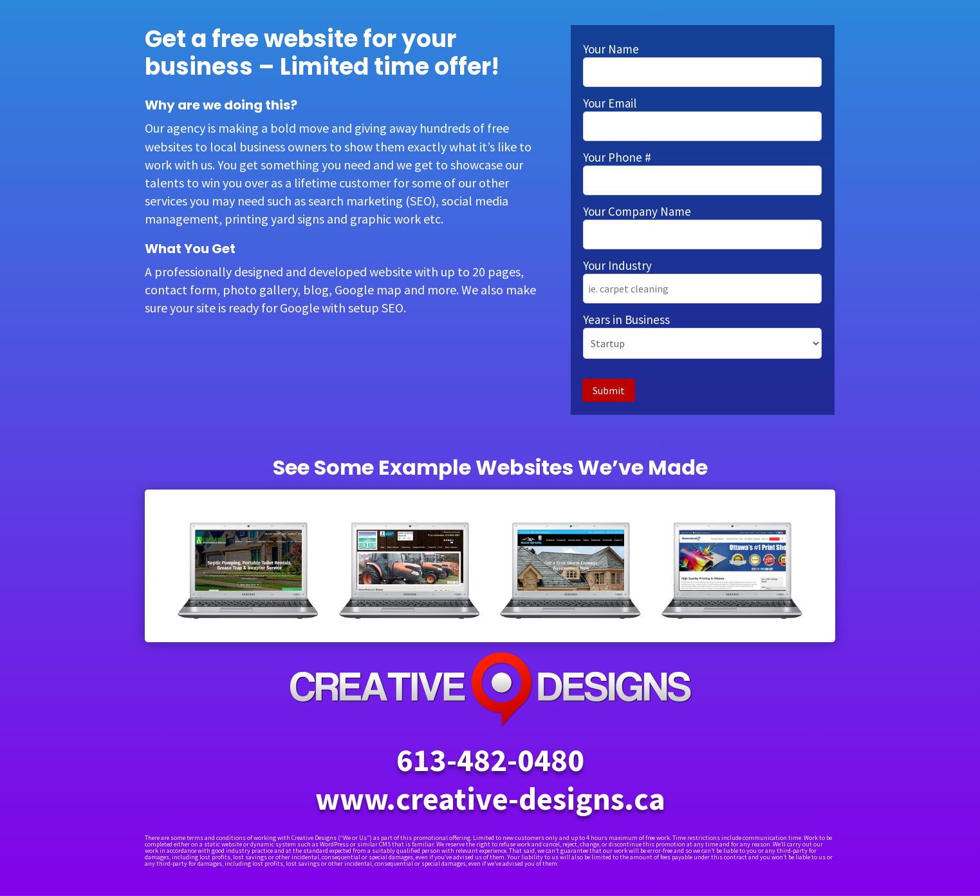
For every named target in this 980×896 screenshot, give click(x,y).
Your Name (611, 49)
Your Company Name (637, 211)
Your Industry (617, 265)
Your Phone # (617, 157)
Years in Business (626, 319)
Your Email (609, 103)
